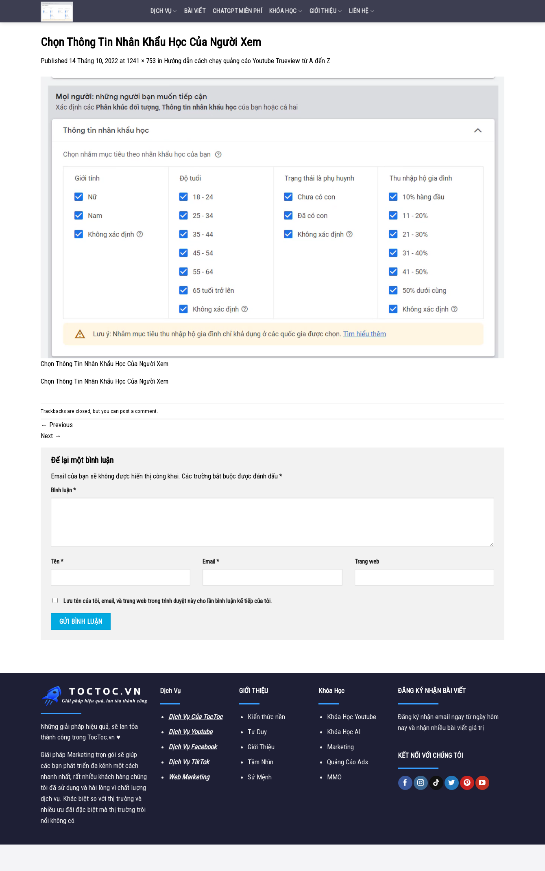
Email (211, 561)
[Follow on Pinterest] (467, 783)
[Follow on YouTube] (482, 783)
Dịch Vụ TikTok (188, 762)
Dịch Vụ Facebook (192, 747)
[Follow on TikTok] (436, 783)
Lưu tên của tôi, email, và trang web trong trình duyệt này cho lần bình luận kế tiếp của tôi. (167, 601)
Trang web (367, 561)
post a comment (138, 411)
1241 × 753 (141, 61)
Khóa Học (285, 11)
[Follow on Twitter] (452, 783)
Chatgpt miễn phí (237, 11)
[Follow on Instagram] (421, 783)
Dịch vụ (163, 11)
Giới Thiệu (326, 11)
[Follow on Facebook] (405, 783)
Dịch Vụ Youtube (190, 732)
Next (51, 436)
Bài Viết (194, 11)
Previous (57, 425)
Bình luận (63, 490)
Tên (57, 561)
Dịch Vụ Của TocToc (195, 717)
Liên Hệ (361, 11)
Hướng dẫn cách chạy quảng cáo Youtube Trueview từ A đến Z (247, 61)
